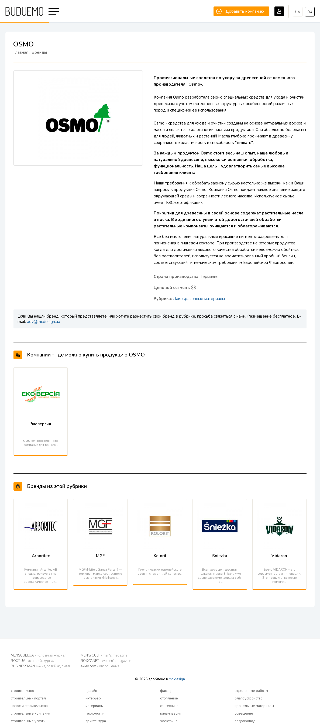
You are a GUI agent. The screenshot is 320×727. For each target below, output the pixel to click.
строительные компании (30, 713)
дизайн (91, 690)
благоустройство (249, 698)
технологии (95, 713)
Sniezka (219, 555)
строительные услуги (28, 721)
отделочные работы (251, 690)
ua (297, 12)
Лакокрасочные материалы (199, 298)
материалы (94, 706)
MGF (100, 555)
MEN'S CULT (104, 655)
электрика (168, 721)
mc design (177, 679)
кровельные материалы (254, 706)
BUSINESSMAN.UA (40, 666)
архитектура (95, 721)
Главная (20, 52)
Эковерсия (40, 424)
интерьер (93, 698)
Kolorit (160, 555)
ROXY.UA (33, 660)
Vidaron (279, 555)
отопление (169, 698)
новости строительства (29, 706)
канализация (170, 713)
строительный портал (28, 698)
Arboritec (41, 555)
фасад (165, 690)
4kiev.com (100, 666)
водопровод (245, 721)
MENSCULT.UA (39, 655)
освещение (244, 713)
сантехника (169, 706)
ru (310, 12)
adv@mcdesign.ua (43, 321)
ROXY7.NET (106, 660)
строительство (22, 690)
